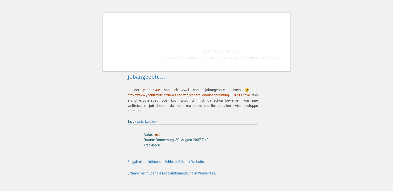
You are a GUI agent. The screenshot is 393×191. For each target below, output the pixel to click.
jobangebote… (147, 76)
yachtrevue (151, 90)
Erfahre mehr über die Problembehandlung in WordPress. (172, 173)
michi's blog (221, 51)
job (153, 121)
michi (158, 135)
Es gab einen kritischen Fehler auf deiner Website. (166, 162)
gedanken (143, 121)
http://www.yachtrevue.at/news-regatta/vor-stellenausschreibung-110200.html (189, 95)
